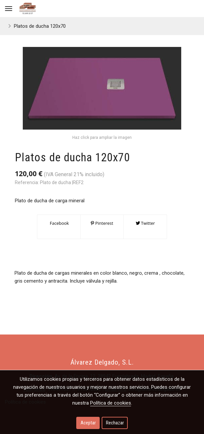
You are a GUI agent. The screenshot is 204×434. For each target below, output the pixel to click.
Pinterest (102, 223)
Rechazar (115, 423)
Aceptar (88, 423)
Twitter (145, 223)
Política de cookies (110, 403)
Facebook (59, 223)
